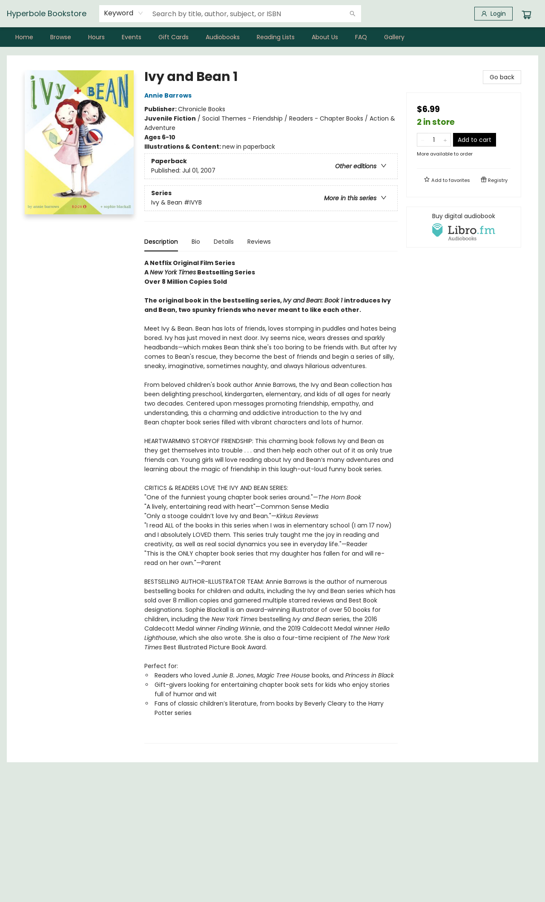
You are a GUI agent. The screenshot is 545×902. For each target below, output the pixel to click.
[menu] (272, 37)
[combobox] (123, 13)
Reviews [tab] (259, 241)
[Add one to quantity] (445, 139)
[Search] (352, 13)
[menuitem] (24, 37)
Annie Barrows (169, 95)
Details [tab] (224, 241)
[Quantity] (434, 140)
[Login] (493, 13)
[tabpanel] (271, 501)
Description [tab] (161, 241)
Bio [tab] (196, 241)
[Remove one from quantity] (422, 139)
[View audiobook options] (463, 227)
